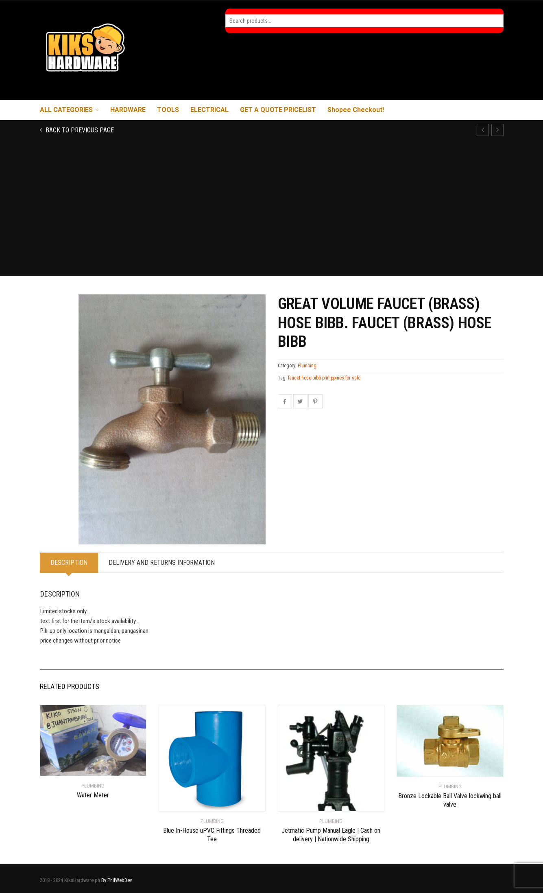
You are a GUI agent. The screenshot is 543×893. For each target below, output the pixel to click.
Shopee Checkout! (355, 110)
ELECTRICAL (209, 110)
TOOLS (168, 110)
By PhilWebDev (116, 880)
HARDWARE (128, 110)
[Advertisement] (272, 215)
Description (68, 562)
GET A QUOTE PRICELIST (278, 110)
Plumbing (307, 366)
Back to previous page (79, 130)
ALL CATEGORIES (66, 110)
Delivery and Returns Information (162, 562)
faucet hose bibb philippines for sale (324, 378)
